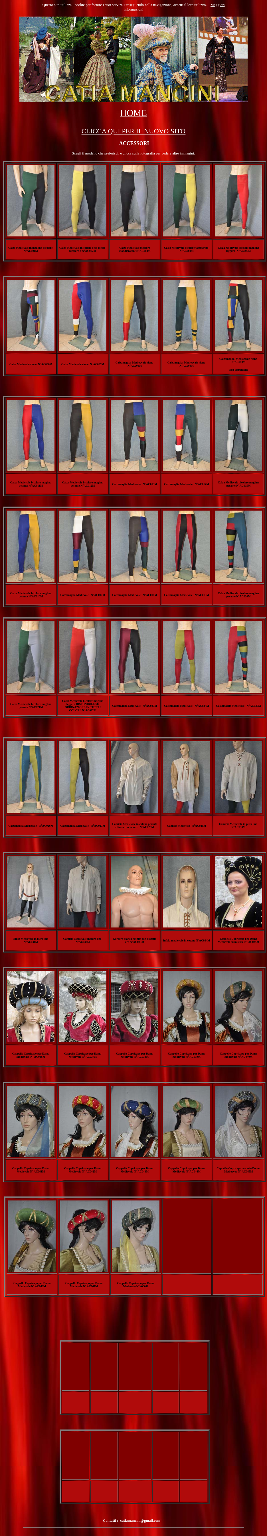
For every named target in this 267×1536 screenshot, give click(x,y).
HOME (133, 113)
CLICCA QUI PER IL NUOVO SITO (134, 131)
